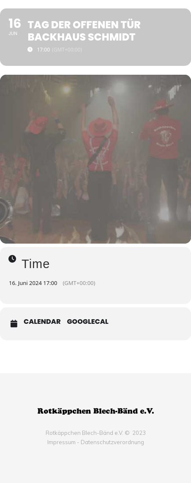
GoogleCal (88, 321)
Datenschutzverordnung (112, 442)
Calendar (42, 321)
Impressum (61, 442)
